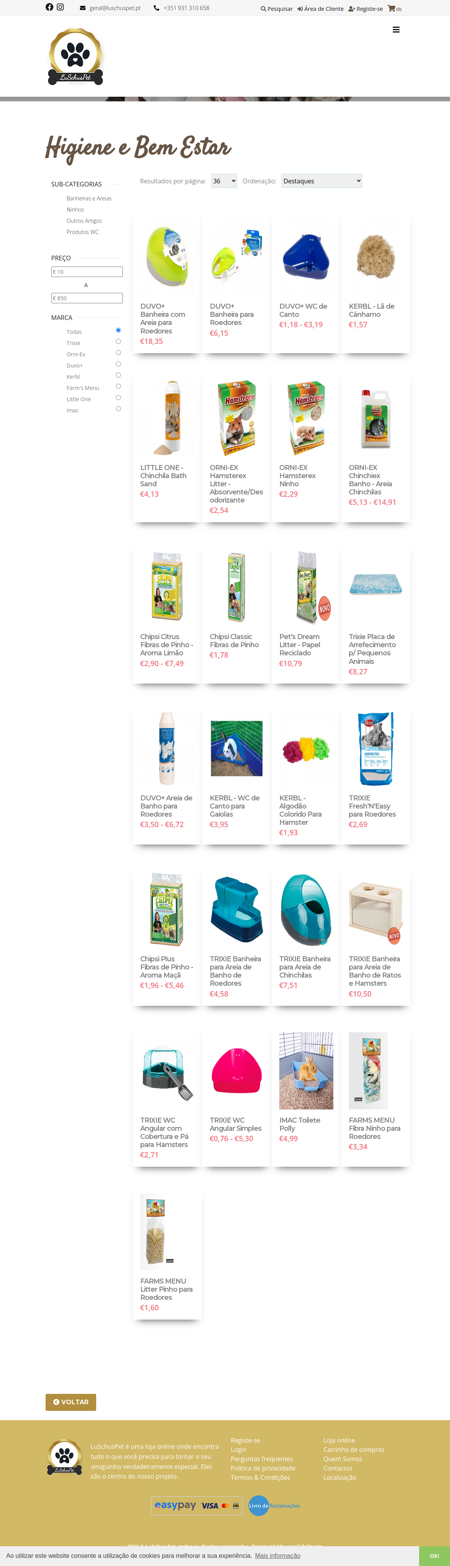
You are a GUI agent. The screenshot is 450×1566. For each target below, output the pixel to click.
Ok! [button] (434, 1556)
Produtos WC (83, 232)
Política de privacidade (263, 1468)
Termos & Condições (260, 1477)
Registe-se (370, 8)
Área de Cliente (324, 8)
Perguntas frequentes (262, 1459)
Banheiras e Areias (89, 198)
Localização (340, 1477)
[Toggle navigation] (396, 30)
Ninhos (75, 209)
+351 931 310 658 (186, 8)
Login (239, 1449)
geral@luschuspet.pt (115, 8)
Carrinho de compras (354, 1449)
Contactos (338, 1468)
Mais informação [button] (277, 1555)
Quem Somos (343, 1459)
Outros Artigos (84, 220)
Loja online (339, 1440)
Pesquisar (280, 8)
